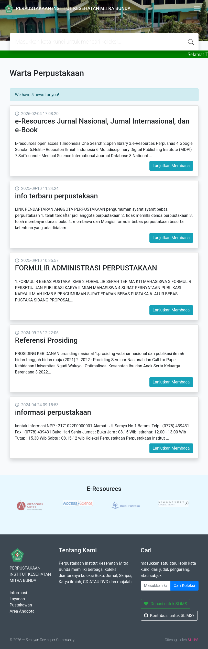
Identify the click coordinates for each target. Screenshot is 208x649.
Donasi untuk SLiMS (165, 603)
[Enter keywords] (156, 586)
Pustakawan (21, 605)
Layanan (17, 598)
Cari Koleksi (184, 585)
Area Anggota (22, 611)
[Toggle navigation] (197, 8)
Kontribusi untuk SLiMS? (169, 615)
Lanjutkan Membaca (171, 165)
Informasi (18, 592)
